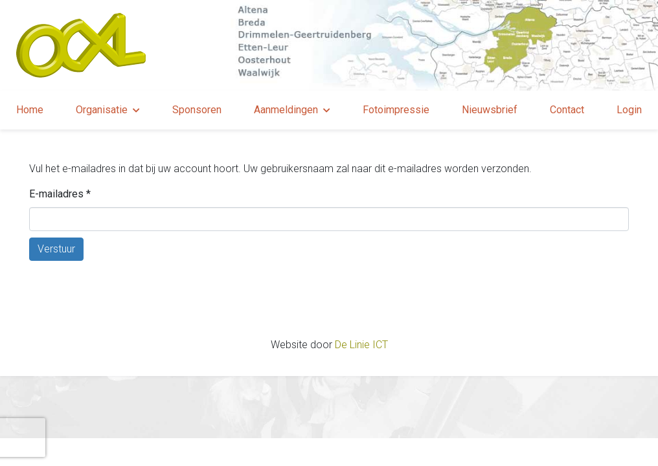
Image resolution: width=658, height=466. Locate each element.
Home (29, 110)
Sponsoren (196, 110)
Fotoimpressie (396, 110)
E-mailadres (60, 194)
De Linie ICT (361, 344)
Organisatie (102, 110)
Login (629, 110)
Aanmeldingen (286, 110)
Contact (567, 110)
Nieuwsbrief (489, 110)
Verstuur (56, 249)
